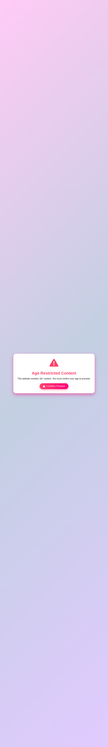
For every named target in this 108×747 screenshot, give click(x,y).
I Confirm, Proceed (54, 386)
